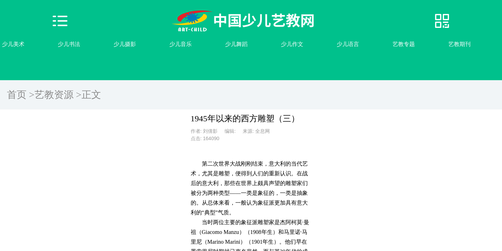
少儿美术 (13, 44)
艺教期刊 (459, 44)
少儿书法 (69, 44)
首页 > (21, 94)
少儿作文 (292, 44)
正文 (91, 94)
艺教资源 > (58, 94)
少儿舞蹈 (236, 44)
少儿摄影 (125, 44)
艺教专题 (404, 44)
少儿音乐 (180, 44)
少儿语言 (348, 44)
